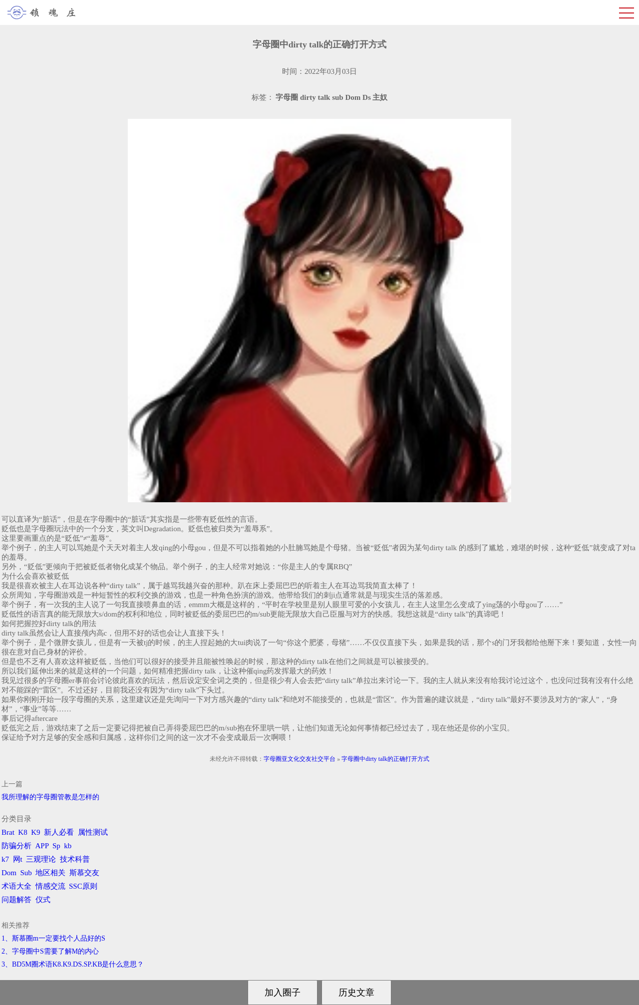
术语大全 (16, 886)
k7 (5, 859)
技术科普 (75, 859)
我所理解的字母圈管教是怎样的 (50, 797)
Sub (26, 873)
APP (42, 846)
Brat (7, 832)
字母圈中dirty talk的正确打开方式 (385, 758)
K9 (35, 832)
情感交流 (50, 886)
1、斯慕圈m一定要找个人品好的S (53, 938)
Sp (56, 846)
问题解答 (16, 900)
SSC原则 (83, 886)
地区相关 (50, 873)
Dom (8, 873)
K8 (22, 832)
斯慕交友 (84, 873)
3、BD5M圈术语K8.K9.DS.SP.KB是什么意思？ (72, 964)
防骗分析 (16, 846)
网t (17, 859)
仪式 (42, 900)
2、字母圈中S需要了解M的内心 (50, 951)
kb (67, 846)
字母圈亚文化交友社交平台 (299, 758)
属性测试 (93, 832)
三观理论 (41, 859)
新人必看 (59, 832)
